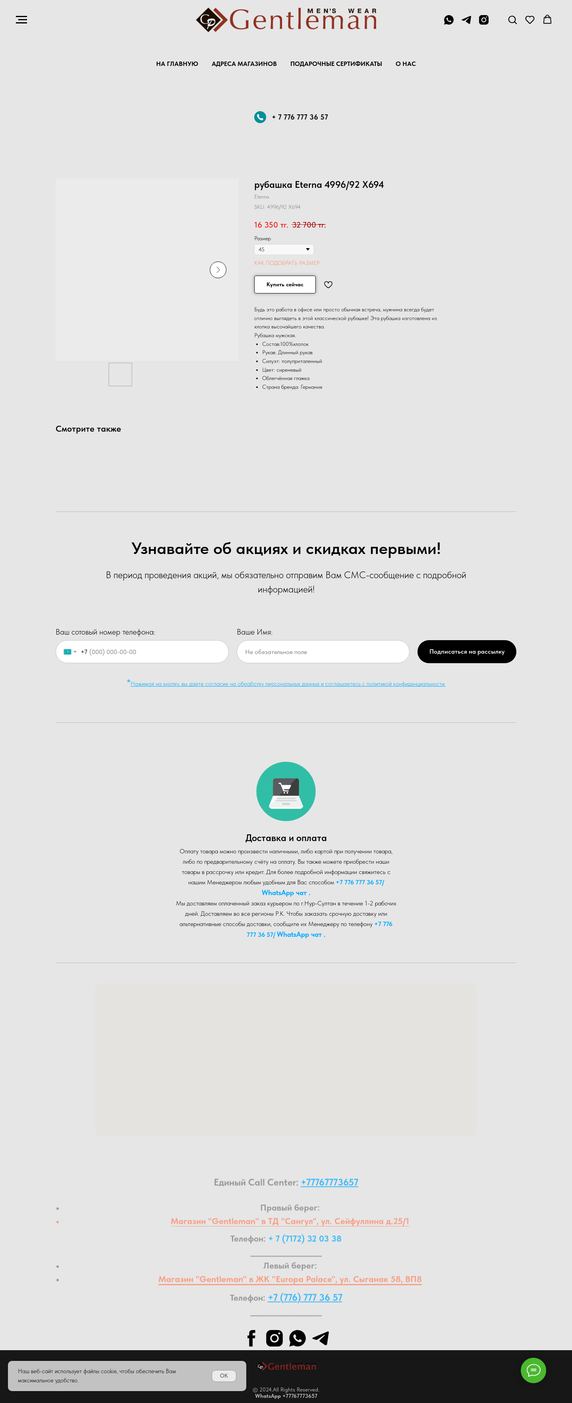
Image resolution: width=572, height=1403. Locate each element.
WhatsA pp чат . (286, 892)
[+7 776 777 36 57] (449, 23)
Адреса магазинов (244, 64)
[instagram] (484, 23)
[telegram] (466, 23)
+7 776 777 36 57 (359, 882)
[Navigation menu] (21, 20)
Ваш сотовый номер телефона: (105, 632)
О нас (406, 64)
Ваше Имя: (254, 632)
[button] (512, 19)
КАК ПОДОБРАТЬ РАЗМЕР (287, 263)
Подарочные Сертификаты (336, 64)
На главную (177, 64)
